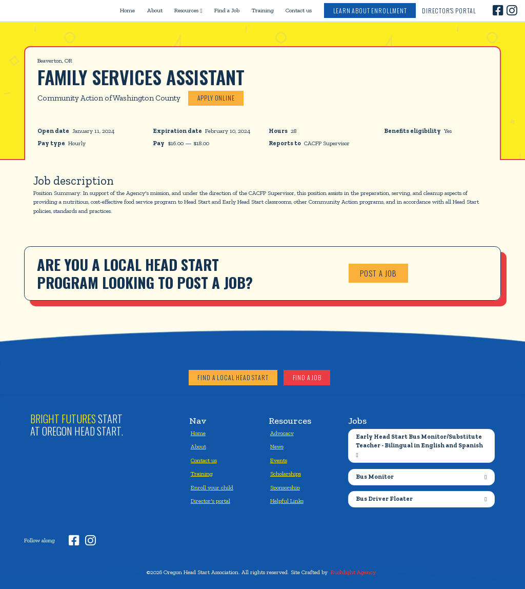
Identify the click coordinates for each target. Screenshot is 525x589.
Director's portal (210, 500)
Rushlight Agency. (354, 572)
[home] (55, 10)
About (155, 10)
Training (263, 10)
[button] (189, 10)
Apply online (216, 97)
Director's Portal (449, 10)
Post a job (378, 273)
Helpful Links (287, 500)
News (277, 446)
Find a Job (226, 10)
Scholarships (285, 473)
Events (278, 460)
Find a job (307, 377)
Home (127, 10)
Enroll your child (212, 487)
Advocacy (282, 433)
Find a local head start (232, 377)
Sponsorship (285, 487)
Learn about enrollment (370, 10)
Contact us (299, 10)
